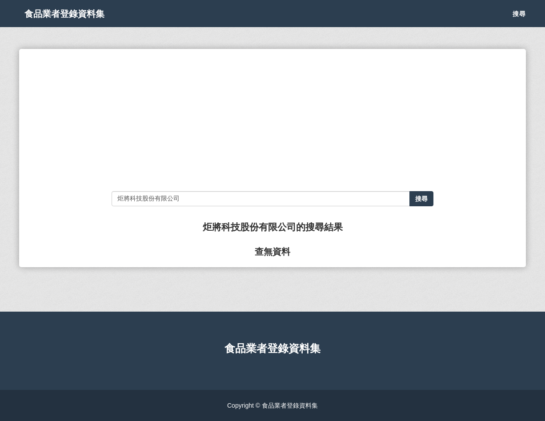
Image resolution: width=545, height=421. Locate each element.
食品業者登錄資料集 (75, 22)
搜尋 (519, 22)
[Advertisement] (272, 120)
